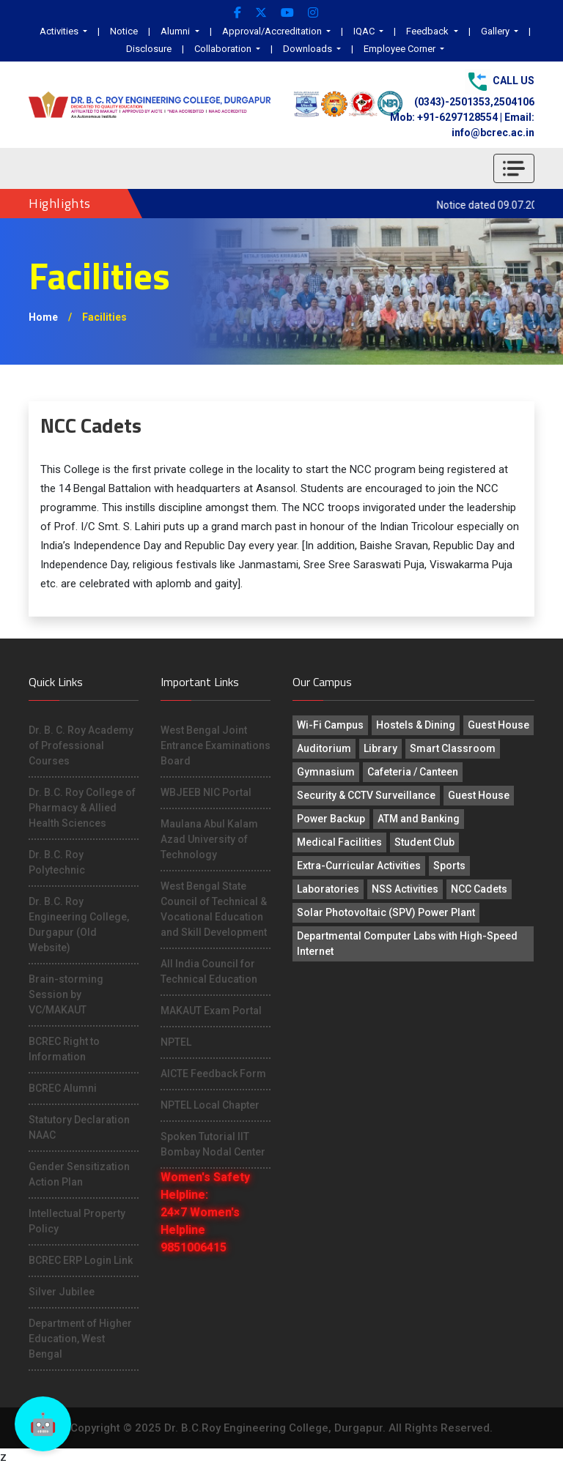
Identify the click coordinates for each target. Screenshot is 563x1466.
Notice (124, 31)
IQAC (365, 31)
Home (43, 317)
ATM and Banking (419, 819)
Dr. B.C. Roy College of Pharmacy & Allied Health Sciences (82, 807)
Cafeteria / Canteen (412, 772)
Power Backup (331, 819)
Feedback (428, 31)
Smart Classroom (453, 748)
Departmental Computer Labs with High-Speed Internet (407, 943)
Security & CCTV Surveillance (366, 795)
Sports (449, 865)
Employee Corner (401, 48)
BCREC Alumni (63, 1088)
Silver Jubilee (62, 1292)
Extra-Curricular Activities (359, 865)
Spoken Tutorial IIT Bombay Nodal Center (213, 1144)
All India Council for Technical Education (209, 971)
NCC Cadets (479, 889)
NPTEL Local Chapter (210, 1105)
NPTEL (176, 1042)
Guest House (498, 725)
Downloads (308, 48)
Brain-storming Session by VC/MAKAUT (66, 994)
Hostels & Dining (415, 725)
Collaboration (224, 48)
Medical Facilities (339, 842)
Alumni (176, 31)
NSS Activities (405, 889)
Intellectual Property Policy (77, 1221)
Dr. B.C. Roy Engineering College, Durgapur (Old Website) (79, 924)
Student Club (424, 842)
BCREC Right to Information (64, 1049)
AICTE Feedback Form (213, 1073)
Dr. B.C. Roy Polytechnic (57, 862)
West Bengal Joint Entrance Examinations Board (216, 745)
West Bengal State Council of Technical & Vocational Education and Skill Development (214, 909)
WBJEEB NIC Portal (206, 792)
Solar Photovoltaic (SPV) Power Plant (386, 912)
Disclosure (149, 48)
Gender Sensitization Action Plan (79, 1174)
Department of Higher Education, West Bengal (80, 1338)
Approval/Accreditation (273, 31)
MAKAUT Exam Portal (211, 1010)
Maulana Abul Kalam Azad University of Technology (209, 839)
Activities (60, 31)
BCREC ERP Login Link (81, 1260)
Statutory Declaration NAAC (79, 1127)
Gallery (496, 31)
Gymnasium (326, 772)
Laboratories (328, 889)
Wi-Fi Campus (330, 725)
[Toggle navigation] (513, 168)
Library (380, 748)
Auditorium (324, 748)
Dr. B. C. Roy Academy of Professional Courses (81, 745)
